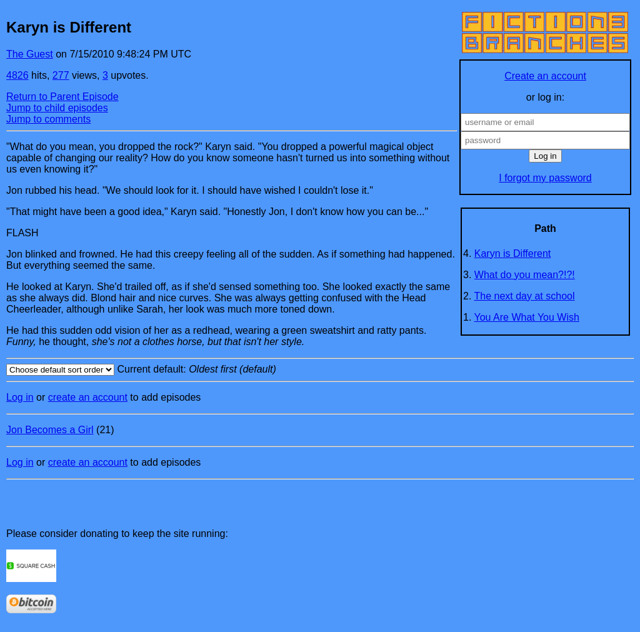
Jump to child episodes (57, 108)
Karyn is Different (512, 253)
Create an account (545, 76)
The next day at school (524, 296)
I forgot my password (545, 178)
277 (60, 75)
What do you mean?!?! (524, 274)
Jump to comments (48, 119)
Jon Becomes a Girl (50, 429)
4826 (17, 75)
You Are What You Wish (526, 317)
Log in (20, 397)
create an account (88, 397)
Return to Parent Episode (62, 96)
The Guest (29, 54)
